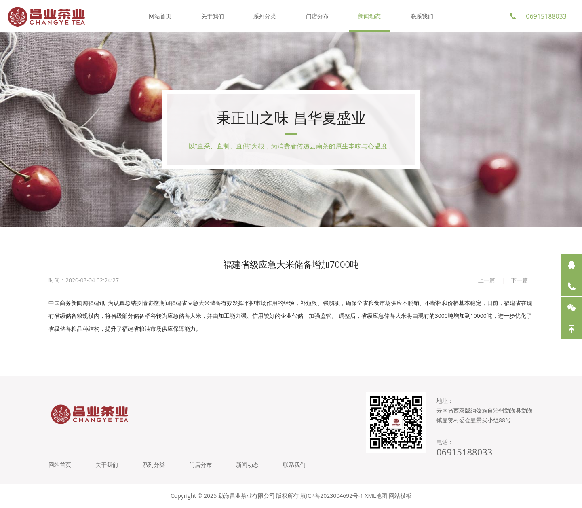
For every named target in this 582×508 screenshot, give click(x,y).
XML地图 (376, 496)
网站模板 (400, 496)
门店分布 (317, 16)
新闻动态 (369, 16)
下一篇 (519, 280)
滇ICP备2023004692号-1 (331, 496)
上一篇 (486, 280)
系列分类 (264, 16)
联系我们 (422, 16)
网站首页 (160, 16)
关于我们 (212, 16)
